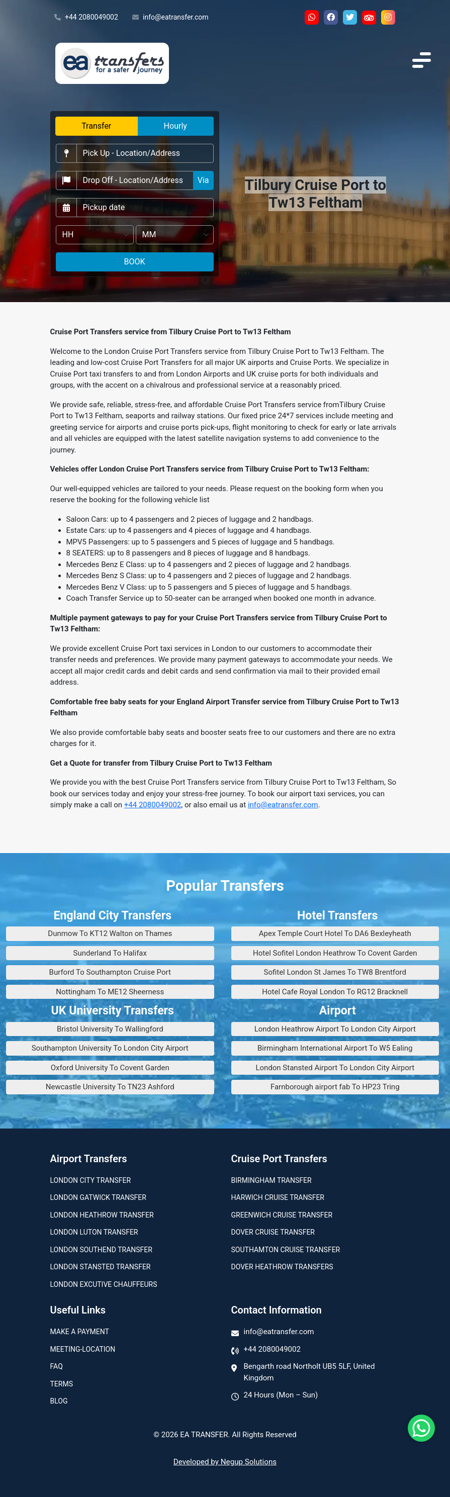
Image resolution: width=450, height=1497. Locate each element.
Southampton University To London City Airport (110, 1048)
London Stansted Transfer (100, 1267)
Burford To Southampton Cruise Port (110, 972)
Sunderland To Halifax (110, 953)
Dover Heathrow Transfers (282, 1267)
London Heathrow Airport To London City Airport (335, 1029)
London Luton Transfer (94, 1232)
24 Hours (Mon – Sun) (281, 1394)
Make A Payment (79, 1332)
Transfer (96, 126)
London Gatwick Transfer (98, 1197)
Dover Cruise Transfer (273, 1232)
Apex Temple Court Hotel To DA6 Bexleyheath (335, 933)
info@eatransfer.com (170, 18)
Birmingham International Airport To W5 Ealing (334, 1048)
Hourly (175, 126)
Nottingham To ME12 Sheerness (110, 991)
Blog (59, 1401)
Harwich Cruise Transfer (278, 1197)
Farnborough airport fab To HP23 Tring (335, 1086)
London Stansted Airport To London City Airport (334, 1067)
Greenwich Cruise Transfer (282, 1215)
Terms (61, 1384)
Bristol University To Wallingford (110, 1029)
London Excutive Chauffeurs (103, 1284)
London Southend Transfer (101, 1250)
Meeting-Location (83, 1349)
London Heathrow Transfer (102, 1215)
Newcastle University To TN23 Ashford (110, 1086)
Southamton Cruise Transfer (285, 1250)
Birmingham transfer (271, 1180)
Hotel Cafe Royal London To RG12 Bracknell (335, 991)
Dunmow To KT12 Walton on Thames (110, 933)
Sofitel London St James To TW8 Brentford (334, 972)
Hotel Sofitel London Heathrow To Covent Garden (335, 953)
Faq (56, 1366)
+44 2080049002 (86, 18)
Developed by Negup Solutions (225, 1461)
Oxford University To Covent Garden (110, 1067)
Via (203, 180)
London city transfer (90, 1180)
